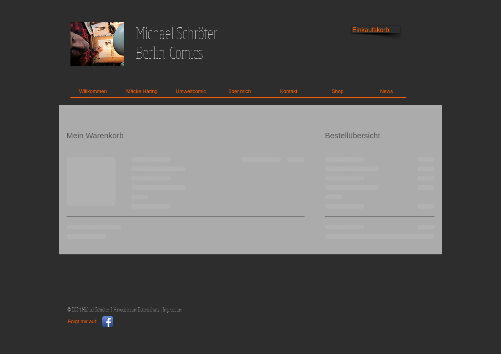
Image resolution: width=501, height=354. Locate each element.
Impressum (172, 309)
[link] (376, 30)
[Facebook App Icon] (107, 321)
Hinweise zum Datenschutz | (138, 309)
